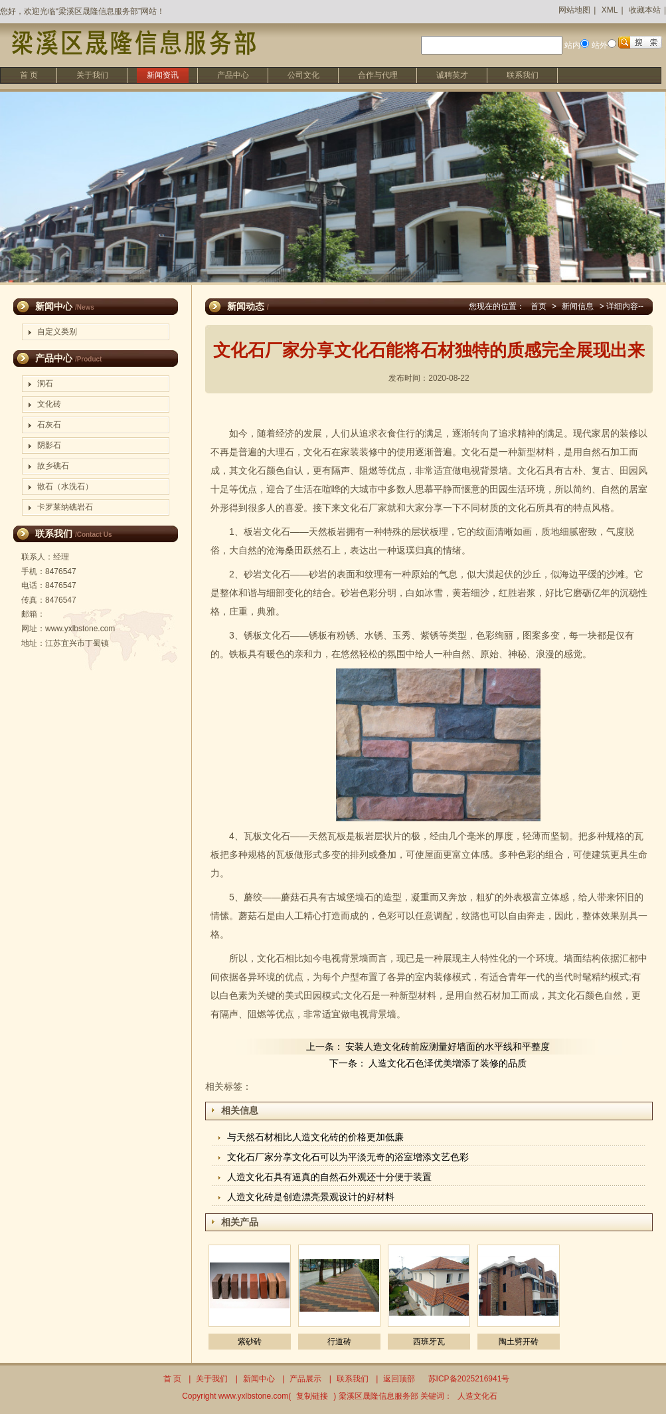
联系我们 (523, 75)
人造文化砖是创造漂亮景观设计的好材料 (310, 1196)
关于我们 (92, 75)
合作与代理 (378, 75)
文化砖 (49, 404)
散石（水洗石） (65, 486)
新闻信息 (578, 306)
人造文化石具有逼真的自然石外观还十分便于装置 (329, 1176)
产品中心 (233, 75)
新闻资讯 (163, 75)
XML (610, 10)
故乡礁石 (53, 465)
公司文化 (303, 75)
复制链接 (312, 1396)
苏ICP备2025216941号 (469, 1378)
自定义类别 (57, 331)
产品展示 (305, 1378)
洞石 (45, 383)
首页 (538, 306)
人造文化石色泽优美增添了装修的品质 (448, 1063)
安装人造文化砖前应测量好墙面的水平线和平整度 (447, 1046)
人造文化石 (477, 1396)
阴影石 (49, 445)
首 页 (29, 75)
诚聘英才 (452, 75)
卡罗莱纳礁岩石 (65, 507)
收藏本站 (645, 10)
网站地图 (574, 10)
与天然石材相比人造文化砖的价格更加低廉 (315, 1137)
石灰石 (49, 424)
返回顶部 (399, 1378)
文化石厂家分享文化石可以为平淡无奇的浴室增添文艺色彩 (348, 1157)
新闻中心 (259, 1378)
